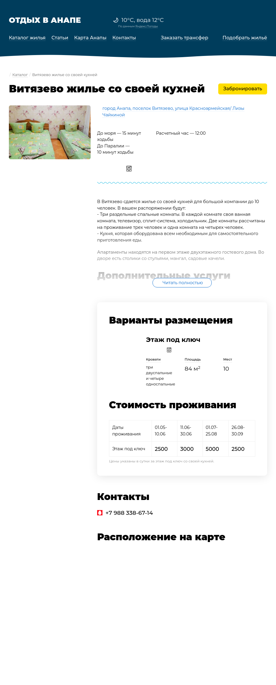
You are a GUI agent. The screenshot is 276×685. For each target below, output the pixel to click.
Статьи (60, 38)
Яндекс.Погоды (146, 26)
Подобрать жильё (244, 38)
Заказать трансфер (184, 38)
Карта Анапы (90, 38)
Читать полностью (183, 282)
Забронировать (242, 88)
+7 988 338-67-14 (129, 512)
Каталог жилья (27, 38)
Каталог (20, 75)
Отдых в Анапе (45, 20)
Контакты (124, 38)
